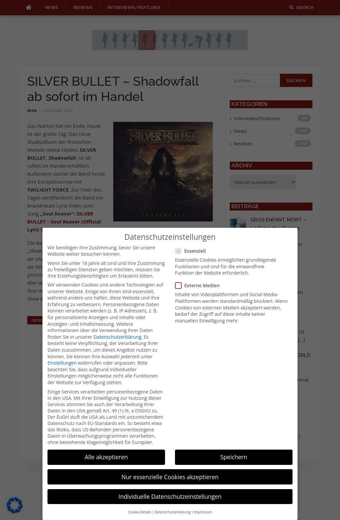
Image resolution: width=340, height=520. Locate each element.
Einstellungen (62, 354)
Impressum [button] (203, 503)
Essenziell (192, 242)
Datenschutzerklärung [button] (172, 503)
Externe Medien (199, 277)
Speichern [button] (233, 449)
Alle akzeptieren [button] (106, 449)
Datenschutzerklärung (117, 328)
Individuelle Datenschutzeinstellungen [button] (170, 488)
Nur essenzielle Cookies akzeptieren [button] (170, 468)
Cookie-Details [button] (139, 503)
